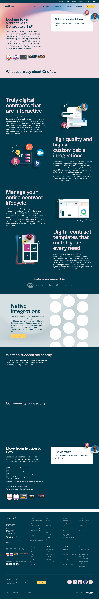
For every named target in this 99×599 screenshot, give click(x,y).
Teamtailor (66, 557)
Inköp (31, 557)
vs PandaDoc (50, 552)
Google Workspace (68, 559)
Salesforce (66, 549)
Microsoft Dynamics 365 (70, 554)
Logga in (89, 1)
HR (31, 552)
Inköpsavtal (82, 552)
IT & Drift (32, 559)
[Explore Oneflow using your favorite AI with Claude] (10, 564)
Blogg (48, 520)
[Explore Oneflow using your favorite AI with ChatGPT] (7, 564)
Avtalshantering (34, 525)
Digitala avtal (34, 523)
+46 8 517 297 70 (21, 486)
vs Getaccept (50, 554)
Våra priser (79, 6)
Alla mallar (82, 566)
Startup (32, 564)
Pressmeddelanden (84, 523)
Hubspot (65, 552)
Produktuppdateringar (36, 540)
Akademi (48, 523)
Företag (61, 1)
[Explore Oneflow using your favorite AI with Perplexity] (14, 564)
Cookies (29, 592)
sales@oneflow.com (24, 489)
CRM (89, 161)
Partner (81, 525)
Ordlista (48, 525)
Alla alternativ (50, 561)
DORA (64, 528)
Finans (32, 554)
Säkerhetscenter (67, 520)
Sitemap (22, 592)
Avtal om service (83, 561)
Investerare (82, 1)
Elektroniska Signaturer (37, 528)
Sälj (31, 549)
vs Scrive (49, 559)
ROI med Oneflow (35, 538)
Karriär (81, 528)
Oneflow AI (33, 543)
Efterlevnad (66, 530)
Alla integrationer (68, 564)
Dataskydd (15, 592)
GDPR (64, 525)
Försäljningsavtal (84, 549)
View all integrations (18, 336)
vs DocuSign (50, 549)
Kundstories (49, 540)
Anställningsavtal (84, 558)
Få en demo (90, 6)
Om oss (81, 530)
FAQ (47, 532)
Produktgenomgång (36, 520)
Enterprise (33, 561)
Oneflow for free (24, 213)
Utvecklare (49, 535)
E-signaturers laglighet (69, 537)
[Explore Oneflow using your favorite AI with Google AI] (17, 564)
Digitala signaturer (35, 530)
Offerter (32, 535)
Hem (7, 15)
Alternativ (14, 15)
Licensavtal (82, 563)
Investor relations (84, 520)
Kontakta (74, 1)
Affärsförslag (34, 533)
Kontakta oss (83, 533)
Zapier (64, 561)
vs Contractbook (51, 557)
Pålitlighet (66, 523)
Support (68, 1)
